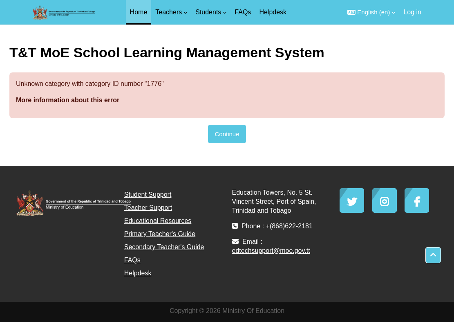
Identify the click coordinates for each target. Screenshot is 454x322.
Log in (412, 12)
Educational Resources (158, 220)
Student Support (148, 194)
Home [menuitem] (139, 12)
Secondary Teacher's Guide (164, 246)
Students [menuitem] (208, 12)
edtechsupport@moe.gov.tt (271, 250)
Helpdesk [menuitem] (272, 12)
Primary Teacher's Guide (159, 233)
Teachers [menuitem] (168, 12)
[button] (371, 12)
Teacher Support (148, 207)
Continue (227, 134)
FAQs (132, 260)
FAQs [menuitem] (243, 12)
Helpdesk (138, 273)
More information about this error (67, 100)
